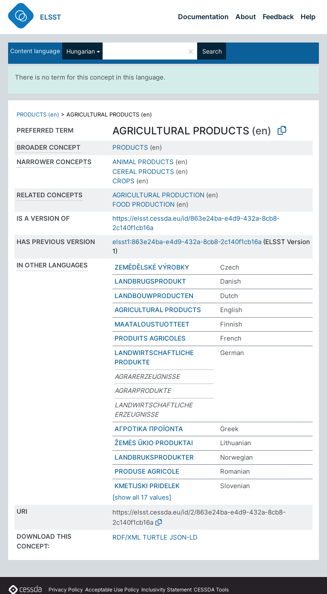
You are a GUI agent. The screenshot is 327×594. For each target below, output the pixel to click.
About (245, 16)
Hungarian (80, 51)
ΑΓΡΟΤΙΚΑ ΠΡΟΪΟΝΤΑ (149, 429)
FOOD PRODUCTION (143, 204)
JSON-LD (183, 537)
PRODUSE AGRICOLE (147, 471)
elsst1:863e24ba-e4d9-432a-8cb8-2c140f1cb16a (186, 242)
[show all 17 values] (141, 497)
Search (212, 51)
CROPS (123, 181)
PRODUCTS (130, 147)
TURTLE (155, 537)
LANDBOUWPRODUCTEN (154, 296)
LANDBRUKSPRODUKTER (154, 457)
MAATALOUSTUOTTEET (152, 324)
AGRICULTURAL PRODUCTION (158, 195)
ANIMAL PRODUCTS (143, 162)
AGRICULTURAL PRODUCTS (158, 310)
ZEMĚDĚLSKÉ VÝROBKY (152, 267)
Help (308, 16)
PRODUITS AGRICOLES (150, 338)
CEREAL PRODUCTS (143, 172)
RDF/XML (126, 537)
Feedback (278, 16)
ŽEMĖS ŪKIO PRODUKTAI (154, 443)
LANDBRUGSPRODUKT (150, 281)
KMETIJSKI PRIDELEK (147, 486)
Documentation (203, 16)
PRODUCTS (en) (38, 114)
